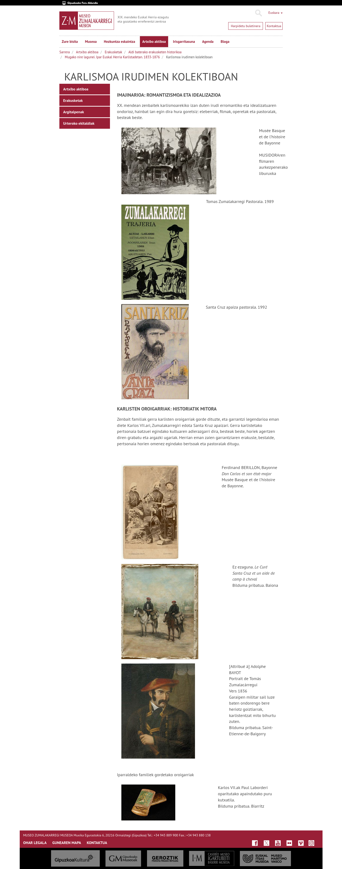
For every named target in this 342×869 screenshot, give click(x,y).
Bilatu (258, 13)
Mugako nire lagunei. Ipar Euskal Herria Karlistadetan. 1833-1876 (112, 57)
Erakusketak (113, 52)
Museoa (91, 41)
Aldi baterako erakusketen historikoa (155, 52)
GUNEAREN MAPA (66, 842)
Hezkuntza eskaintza (119, 41)
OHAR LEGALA (35, 842)
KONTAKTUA (97, 842)
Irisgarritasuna (184, 41)
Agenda (208, 41)
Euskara (275, 12)
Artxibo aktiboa (154, 41)
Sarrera (64, 52)
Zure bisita (70, 41)
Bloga (225, 41)
